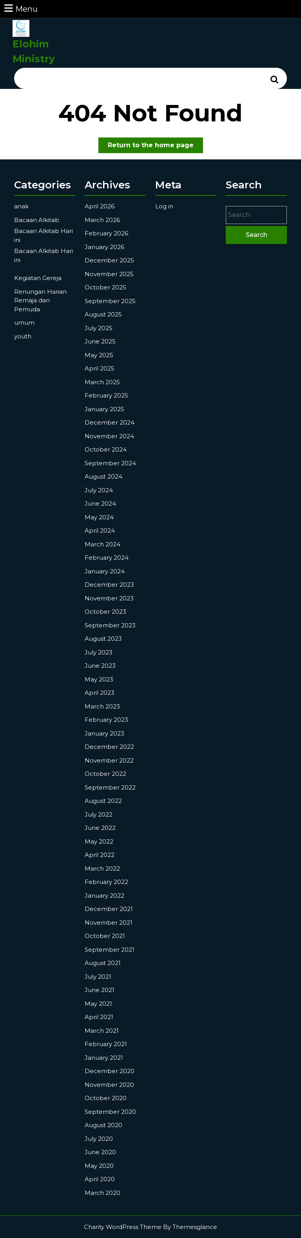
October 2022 (105, 773)
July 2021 (98, 976)
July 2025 (98, 328)
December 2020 (109, 1071)
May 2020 (99, 1165)
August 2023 (103, 638)
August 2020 (103, 1125)
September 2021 (109, 949)
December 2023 (109, 584)
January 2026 (104, 247)
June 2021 (99, 990)
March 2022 (102, 868)
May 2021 (98, 1003)
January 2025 (104, 409)
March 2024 (102, 544)
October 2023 (105, 611)
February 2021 (106, 1044)
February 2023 (106, 719)
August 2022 (103, 800)
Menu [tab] (20, 8)
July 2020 (99, 1138)
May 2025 (99, 355)
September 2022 (110, 787)
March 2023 (102, 706)
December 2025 (109, 260)
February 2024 (107, 557)
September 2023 (110, 625)
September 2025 (110, 301)
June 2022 (100, 827)
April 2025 (99, 368)
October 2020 (106, 1098)
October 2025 (105, 287)
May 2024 (99, 517)
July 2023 (98, 652)
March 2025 (102, 382)
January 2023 (104, 733)
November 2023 (109, 598)
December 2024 (109, 422)
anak (21, 206)
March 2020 (102, 1192)
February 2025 (106, 395)
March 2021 (102, 1030)
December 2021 (109, 909)
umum (24, 322)
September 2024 (110, 463)
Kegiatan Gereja (38, 278)
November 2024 (109, 436)
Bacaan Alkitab (36, 220)
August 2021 (103, 963)
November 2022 (109, 760)
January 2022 (104, 895)
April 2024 (100, 530)
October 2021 (105, 936)
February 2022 (106, 882)
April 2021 (99, 1017)
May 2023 (99, 679)
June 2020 (100, 1152)
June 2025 (100, 341)
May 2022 (99, 841)
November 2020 (109, 1084)
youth (22, 336)
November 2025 (109, 274)
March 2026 (102, 220)
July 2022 (98, 814)
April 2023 (99, 692)
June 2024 (100, 503)
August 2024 (103, 476)
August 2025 (103, 314)
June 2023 (100, 665)
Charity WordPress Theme (122, 1227)
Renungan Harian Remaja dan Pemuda (40, 300)
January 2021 (104, 1057)
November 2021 (108, 922)
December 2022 (109, 746)
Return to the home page (155, 146)
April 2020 (100, 1179)
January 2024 (105, 571)
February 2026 (106, 233)
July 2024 (99, 490)
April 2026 (99, 206)
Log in (164, 206)
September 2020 (110, 1111)
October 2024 (106, 449)
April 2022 (99, 854)
